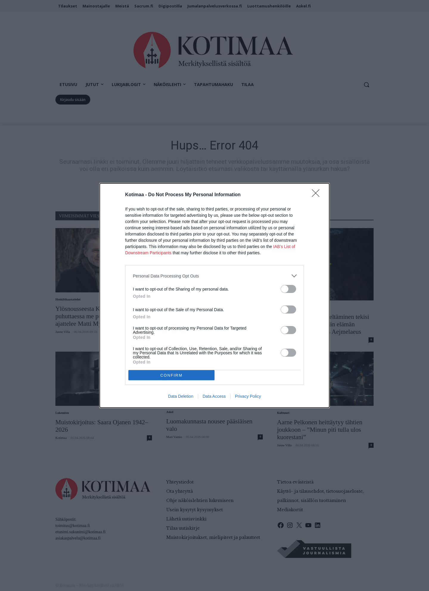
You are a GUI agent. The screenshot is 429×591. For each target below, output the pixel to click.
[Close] (317, 195)
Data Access (214, 396)
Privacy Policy (248, 396)
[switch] (288, 289)
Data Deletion (180, 396)
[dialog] (214, 295)
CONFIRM (171, 375)
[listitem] (214, 276)
